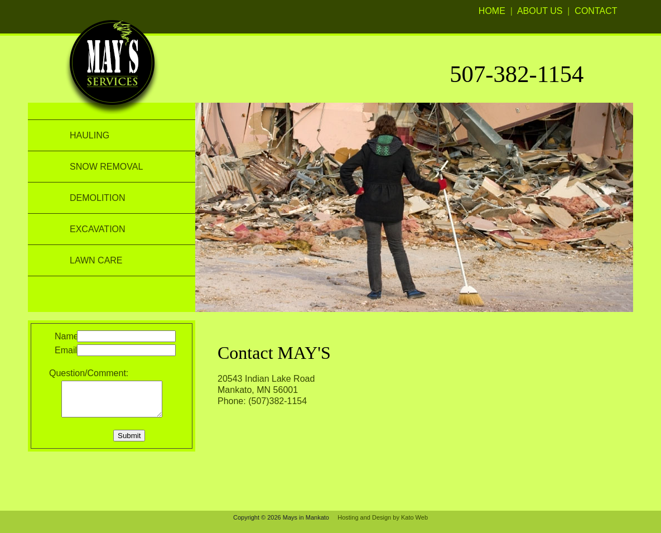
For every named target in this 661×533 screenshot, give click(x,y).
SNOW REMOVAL (106, 166)
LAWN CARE (96, 260)
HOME (492, 11)
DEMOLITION (98, 198)
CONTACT (596, 11)
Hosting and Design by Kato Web (382, 517)
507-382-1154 (516, 74)
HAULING (89, 135)
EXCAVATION (98, 229)
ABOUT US (540, 11)
